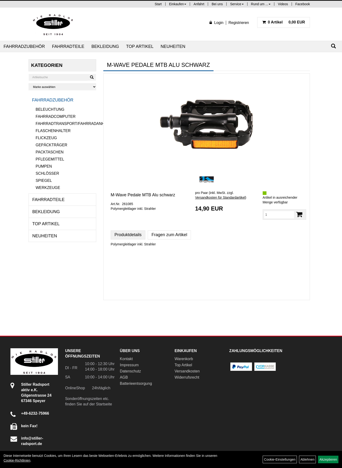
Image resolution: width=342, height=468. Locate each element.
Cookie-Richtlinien (17, 460)
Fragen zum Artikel (169, 234)
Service (237, 4)
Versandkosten (187, 371)
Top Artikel (139, 46)
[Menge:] (279, 214)
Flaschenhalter (53, 131)
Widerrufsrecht (187, 377)
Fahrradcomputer (56, 117)
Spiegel (44, 181)
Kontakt (126, 359)
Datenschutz (130, 371)
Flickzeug (46, 138)
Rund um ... (261, 4)
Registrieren (238, 23)
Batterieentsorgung (136, 383)
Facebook (302, 4)
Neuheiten (173, 46)
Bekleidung (105, 46)
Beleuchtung (50, 109)
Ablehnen (307, 459)
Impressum (129, 365)
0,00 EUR (283, 22)
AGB (124, 377)
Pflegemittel (50, 159)
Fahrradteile (68, 46)
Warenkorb (184, 359)
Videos (283, 4)
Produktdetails (128, 234)
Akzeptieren (328, 459)
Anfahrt (199, 4)
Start (158, 4)
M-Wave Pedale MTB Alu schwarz (143, 195)
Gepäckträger (51, 145)
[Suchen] (333, 46)
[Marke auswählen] (62, 86)
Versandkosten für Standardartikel (220, 197)
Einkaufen (177, 4)
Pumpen (44, 166)
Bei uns (217, 4)
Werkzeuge (48, 188)
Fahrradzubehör (24, 46)
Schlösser (47, 173)
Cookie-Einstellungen (279, 459)
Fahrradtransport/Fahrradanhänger (66, 124)
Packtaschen (50, 152)
